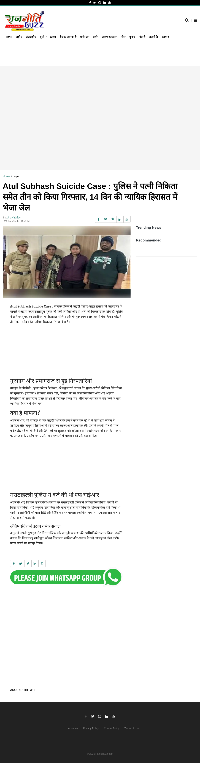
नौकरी (142, 36)
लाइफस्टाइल (109, 36)
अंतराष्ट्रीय (31, 36)
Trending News (148, 227)
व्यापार (165, 36)
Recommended (148, 240)
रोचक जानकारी (68, 36)
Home (8, 36)
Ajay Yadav (14, 217)
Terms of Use (131, 728)
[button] (195, 21)
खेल (123, 36)
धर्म (95, 36)
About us (73, 728)
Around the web (23, 689)
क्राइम (53, 36)
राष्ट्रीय (19, 36)
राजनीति (153, 36)
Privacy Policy (91, 728)
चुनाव (132, 36)
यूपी (42, 36)
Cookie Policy (111, 728)
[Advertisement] (100, 117)
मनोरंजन (84, 36)
